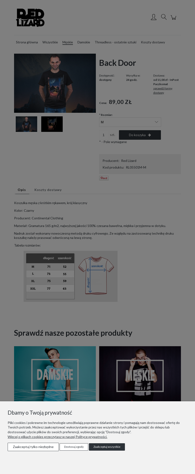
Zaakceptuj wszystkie (106, 446)
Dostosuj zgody (74, 446)
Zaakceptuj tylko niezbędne (33, 447)
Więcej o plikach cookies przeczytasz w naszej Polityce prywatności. (57, 437)
